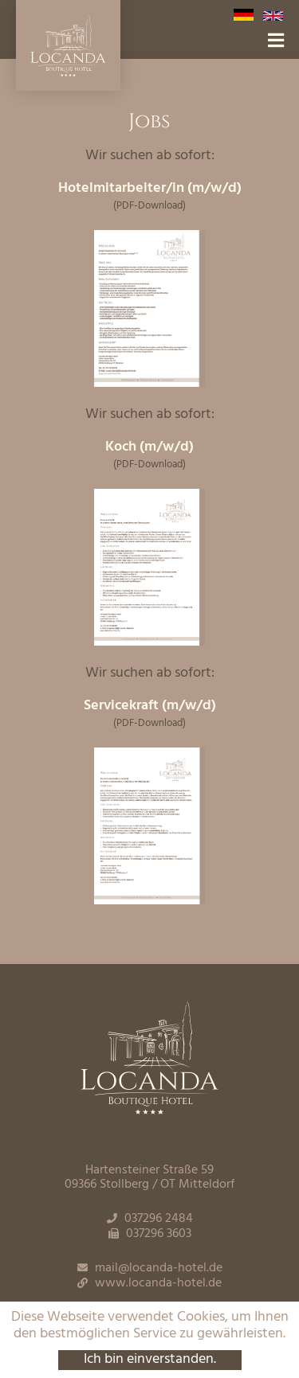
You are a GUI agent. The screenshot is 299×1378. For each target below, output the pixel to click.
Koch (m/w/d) (149, 447)
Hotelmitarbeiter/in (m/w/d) (150, 188)
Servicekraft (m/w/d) (150, 705)
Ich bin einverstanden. (150, 1360)
